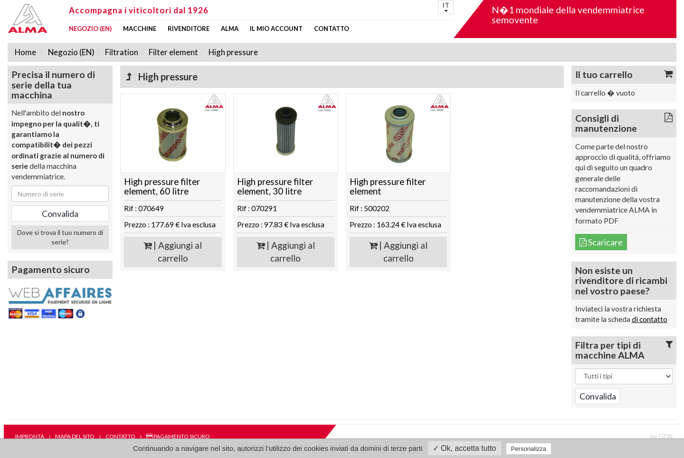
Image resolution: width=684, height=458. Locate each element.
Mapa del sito (75, 436)
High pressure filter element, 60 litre (162, 186)
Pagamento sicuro (178, 436)
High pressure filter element (388, 186)
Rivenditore (188, 29)
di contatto (649, 319)
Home (25, 52)
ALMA (229, 29)
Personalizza (528, 448)
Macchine (139, 29)
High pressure (232, 52)
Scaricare (601, 242)
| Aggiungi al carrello (172, 251)
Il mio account (276, 29)
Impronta (29, 436)
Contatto (331, 29)
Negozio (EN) (90, 29)
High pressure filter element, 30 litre (275, 186)
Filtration (121, 52)
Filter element (172, 52)
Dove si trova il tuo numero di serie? (60, 237)
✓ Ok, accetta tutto (464, 448)
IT (445, 6)
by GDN (661, 436)
